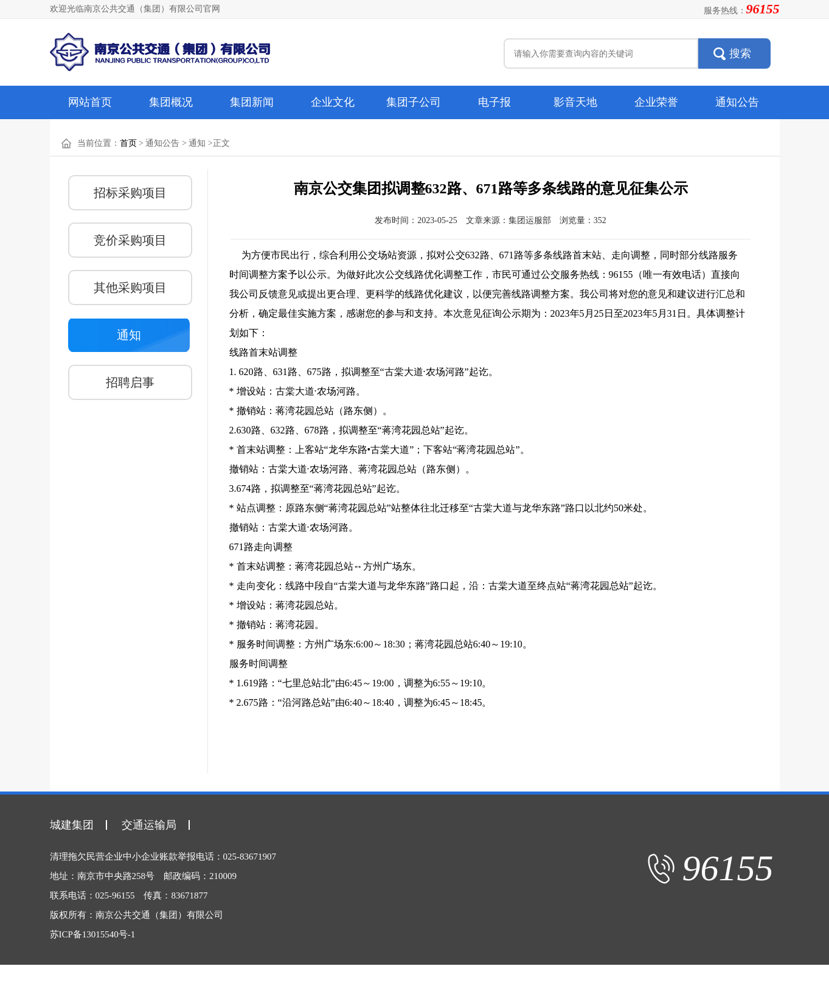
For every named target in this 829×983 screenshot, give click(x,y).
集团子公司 (413, 102)
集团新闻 (252, 102)
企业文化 (333, 102)
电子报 (494, 102)
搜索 (740, 53)
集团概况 (171, 102)
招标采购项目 (130, 192)
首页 (128, 143)
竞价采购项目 (130, 240)
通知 (129, 335)
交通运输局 (149, 825)
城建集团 (72, 825)
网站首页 (90, 102)
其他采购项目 (130, 287)
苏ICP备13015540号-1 (93, 934)
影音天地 (575, 102)
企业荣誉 (656, 102)
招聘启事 (130, 382)
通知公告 (737, 102)
